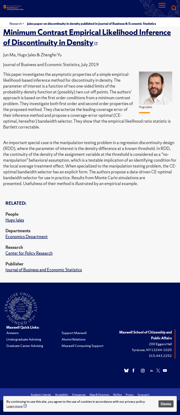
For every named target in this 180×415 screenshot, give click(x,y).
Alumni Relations (73, 339)
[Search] (173, 8)
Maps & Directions (99, 394)
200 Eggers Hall (160, 344)
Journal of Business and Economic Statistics (43, 270)
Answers (12, 333)
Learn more (14, 406)
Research (16, 23)
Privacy (130, 394)
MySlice (117, 394)
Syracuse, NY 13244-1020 (152, 350)
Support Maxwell (74, 333)
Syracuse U (143, 394)
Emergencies (79, 394)
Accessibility (61, 394)
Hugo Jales (14, 220)
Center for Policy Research (29, 253)
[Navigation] (162, 8)
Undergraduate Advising (23, 339)
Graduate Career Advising (24, 345)
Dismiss (166, 404)
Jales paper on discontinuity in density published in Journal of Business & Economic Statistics (91, 23)
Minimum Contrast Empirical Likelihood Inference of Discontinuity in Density (87, 37)
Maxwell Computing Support (82, 345)
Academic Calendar (41, 394)
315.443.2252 (160, 355)
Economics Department (26, 236)
